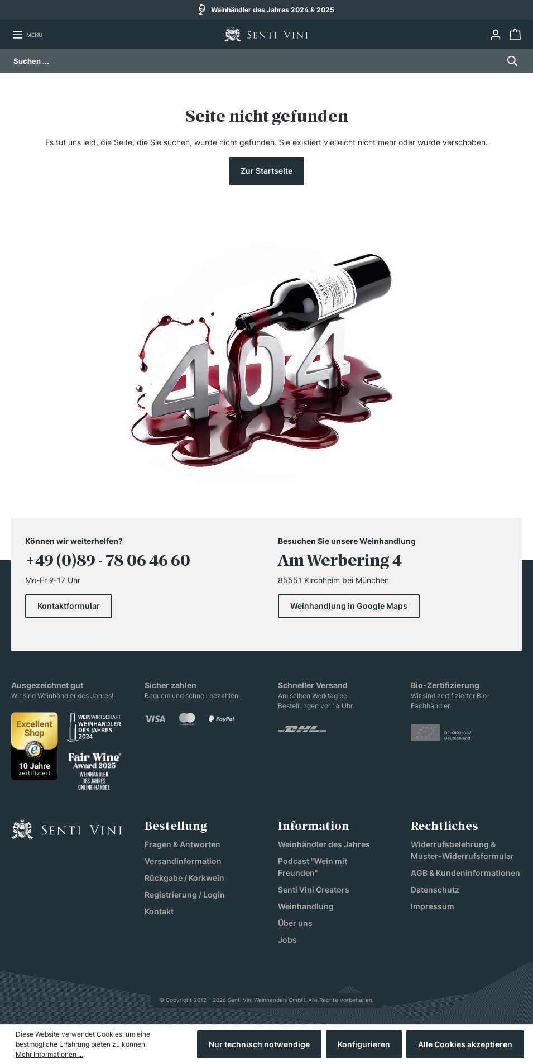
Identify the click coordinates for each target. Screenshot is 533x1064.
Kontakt (159, 911)
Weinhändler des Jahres (324, 844)
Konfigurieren (364, 1044)
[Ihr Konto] (495, 34)
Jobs (287, 939)
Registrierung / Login (185, 894)
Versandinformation (183, 861)
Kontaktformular (68, 605)
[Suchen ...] (256, 61)
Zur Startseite (266, 170)
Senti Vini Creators (313, 889)
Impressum (432, 906)
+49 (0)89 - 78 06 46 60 (107, 562)
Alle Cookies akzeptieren (465, 1044)
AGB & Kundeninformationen (465, 872)
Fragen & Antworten (182, 844)
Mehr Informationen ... (49, 1054)
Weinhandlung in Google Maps (348, 605)
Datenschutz (435, 889)
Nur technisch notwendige (259, 1044)
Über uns (295, 923)
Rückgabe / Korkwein (184, 877)
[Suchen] (509, 61)
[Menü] (27, 34)
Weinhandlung (306, 906)
